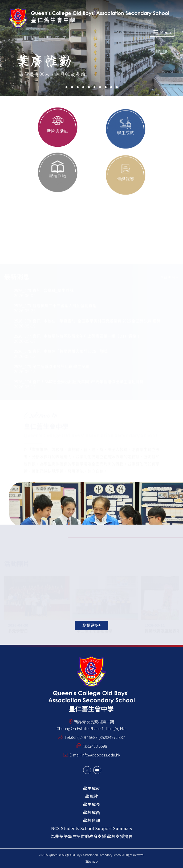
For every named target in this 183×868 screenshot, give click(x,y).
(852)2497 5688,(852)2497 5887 (98, 737)
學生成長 (91, 804)
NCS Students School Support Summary (91, 828)
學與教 (91, 796)
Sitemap (91, 861)
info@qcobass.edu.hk (101, 755)
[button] (66, 87)
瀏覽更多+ (91, 625)
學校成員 (91, 812)
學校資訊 (91, 820)
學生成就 (91, 788)
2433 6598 (98, 746)
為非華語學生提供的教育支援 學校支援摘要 (92, 836)
